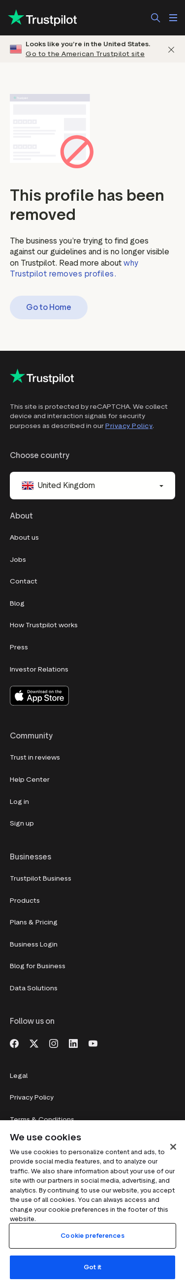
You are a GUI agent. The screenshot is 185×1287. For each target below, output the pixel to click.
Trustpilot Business (40, 878)
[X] (34, 1042)
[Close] (173, 1147)
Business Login (34, 944)
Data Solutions (34, 988)
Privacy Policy (129, 426)
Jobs (18, 559)
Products (25, 900)
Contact (23, 581)
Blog (17, 603)
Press (19, 647)
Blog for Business (37, 966)
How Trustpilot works (44, 625)
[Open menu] (173, 18)
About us (24, 537)
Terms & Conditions (42, 1119)
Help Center (30, 779)
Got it (93, 1267)
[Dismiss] (171, 49)
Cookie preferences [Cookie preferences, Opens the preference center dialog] (92, 1235)
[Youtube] (93, 1042)
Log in (19, 801)
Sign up (22, 823)
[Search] (155, 18)
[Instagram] (53, 1042)
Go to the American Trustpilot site (85, 54)
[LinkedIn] (73, 1042)
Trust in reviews (35, 757)
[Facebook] (14, 1042)
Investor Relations (39, 669)
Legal (19, 1076)
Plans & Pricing (34, 922)
